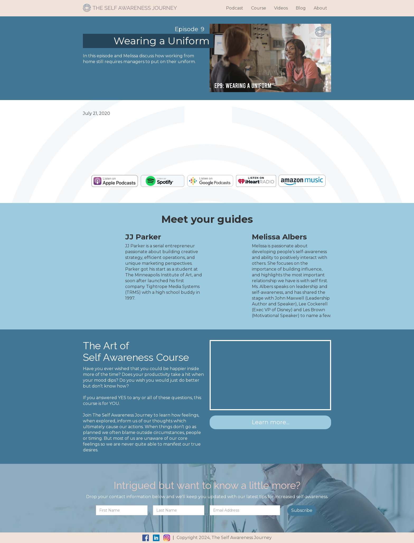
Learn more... (270, 422)
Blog (301, 8)
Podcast (234, 8)
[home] (130, 6)
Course (258, 8)
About (320, 8)
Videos (281, 8)
